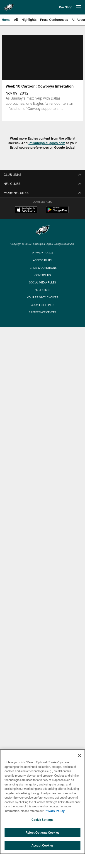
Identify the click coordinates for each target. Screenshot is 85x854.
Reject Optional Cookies (42, 832)
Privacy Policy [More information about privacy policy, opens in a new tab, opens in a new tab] (55, 811)
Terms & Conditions (42, 267)
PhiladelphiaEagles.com (47, 143)
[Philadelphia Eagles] (42, 230)
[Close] (80, 756)
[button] (42, 56)
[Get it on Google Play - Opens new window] (57, 211)
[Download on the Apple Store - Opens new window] (26, 210)
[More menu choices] (78, 7)
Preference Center (42, 312)
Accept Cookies (42, 845)
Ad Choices (42, 289)
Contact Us (42, 275)
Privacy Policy (42, 252)
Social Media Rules (42, 282)
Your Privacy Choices (42, 297)
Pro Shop (65, 7)
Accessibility (42, 260)
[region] (42, 801)
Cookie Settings (42, 304)
